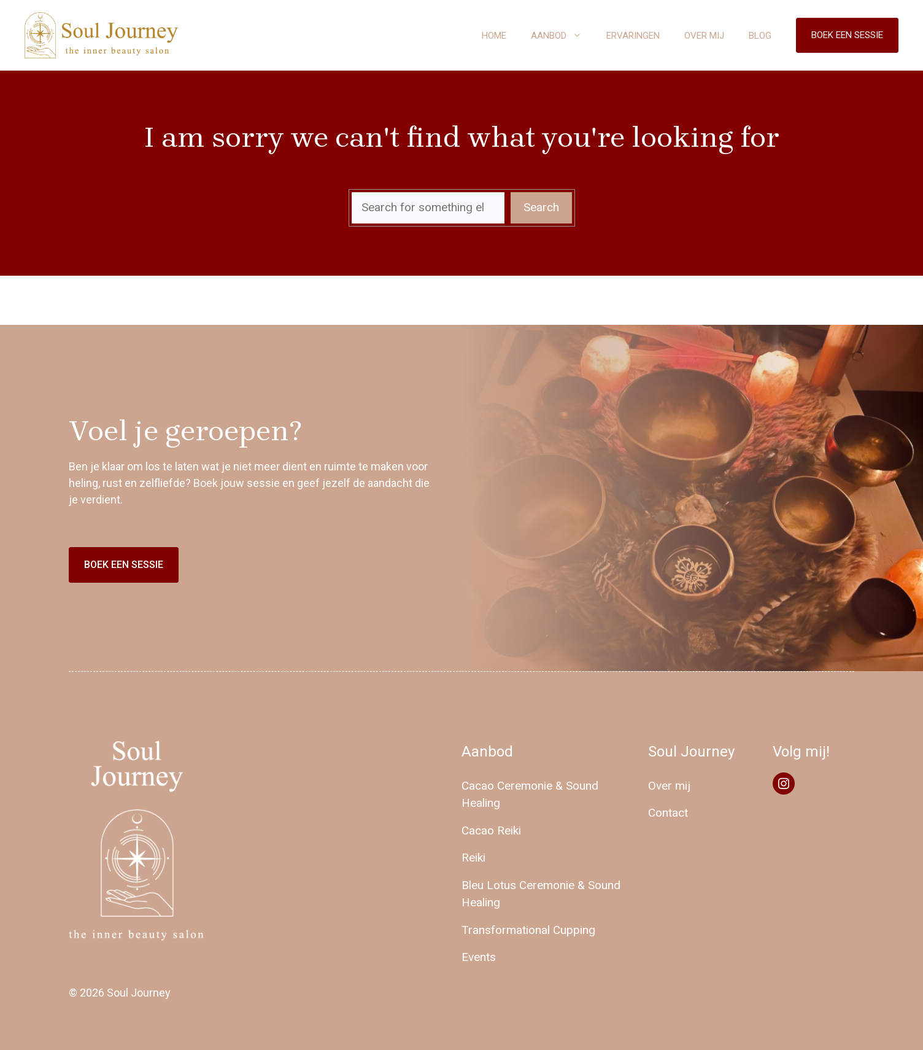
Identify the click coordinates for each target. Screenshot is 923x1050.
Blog (760, 35)
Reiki (473, 857)
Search (541, 207)
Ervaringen (633, 35)
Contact (668, 813)
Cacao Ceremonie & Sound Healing (530, 795)
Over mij (704, 35)
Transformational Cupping (528, 930)
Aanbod (562, 35)
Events (479, 957)
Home (494, 35)
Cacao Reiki (491, 830)
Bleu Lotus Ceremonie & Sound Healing (541, 894)
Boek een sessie (847, 35)
